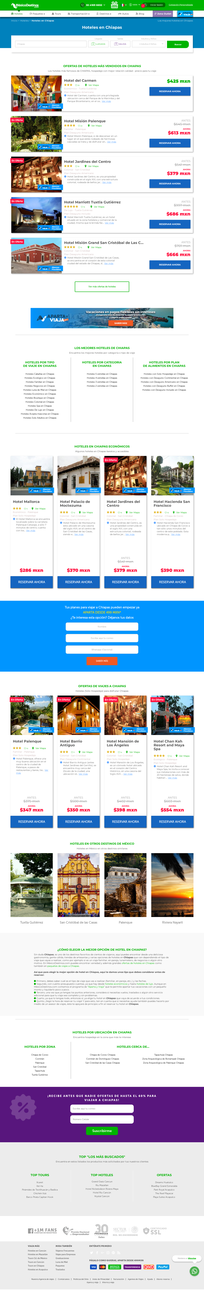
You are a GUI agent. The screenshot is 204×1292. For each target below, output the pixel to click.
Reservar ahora (170, 90)
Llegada (98, 39)
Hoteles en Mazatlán (38, 1254)
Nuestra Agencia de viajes (42, 1279)
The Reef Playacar (164, 1192)
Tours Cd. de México (37, 1257)
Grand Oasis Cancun (102, 1181)
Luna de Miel (62, 1261)
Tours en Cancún (36, 1261)
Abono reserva (163, 1279)
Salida (120, 39)
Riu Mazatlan (102, 1184)
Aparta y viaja (92, 1282)
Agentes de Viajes (135, 1279)
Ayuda (150, 1279)
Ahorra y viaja (108, 1282)
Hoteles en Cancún (37, 1250)
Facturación (118, 1279)
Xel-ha (39, 1185)
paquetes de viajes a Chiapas (63, 965)
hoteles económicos (116, 983)
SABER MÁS (102, 660)
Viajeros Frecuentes (65, 1250)
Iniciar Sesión (156, 5)
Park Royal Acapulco (164, 1189)
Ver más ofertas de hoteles (102, 286)
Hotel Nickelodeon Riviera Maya (102, 1188)
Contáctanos (63, 1279)
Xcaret (39, 1181)
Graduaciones (62, 1257)
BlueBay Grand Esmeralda (164, 1185)
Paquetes (60, 1265)
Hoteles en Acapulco (38, 1269)
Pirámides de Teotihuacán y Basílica (40, 1189)
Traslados (60, 1269)
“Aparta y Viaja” (96, 986)
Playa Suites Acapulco (164, 1196)
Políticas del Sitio (81, 1279)
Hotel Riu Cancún (102, 1192)
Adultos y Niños (148, 39)
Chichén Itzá (39, 1192)
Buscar (178, 43)
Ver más (106, 100)
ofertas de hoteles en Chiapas (138, 962)
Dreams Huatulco (164, 1181)
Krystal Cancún (102, 1195)
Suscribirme (102, 1130)
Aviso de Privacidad (100, 1279)
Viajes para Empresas (66, 1254)
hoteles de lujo (145, 983)
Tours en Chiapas (36, 1265)
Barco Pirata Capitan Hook (39, 1196)
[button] (82, 14)
